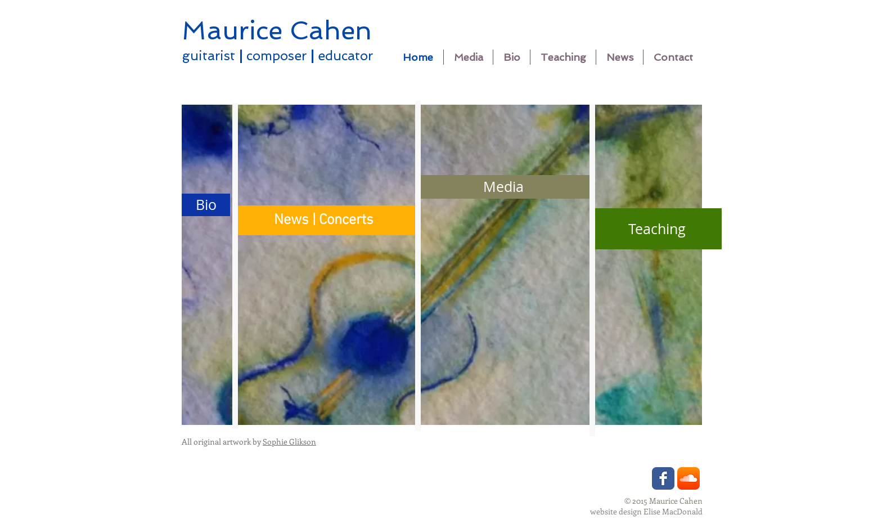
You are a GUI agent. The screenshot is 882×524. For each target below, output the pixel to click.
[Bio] (206, 205)
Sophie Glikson (289, 441)
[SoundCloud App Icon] (688, 478)
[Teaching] (657, 228)
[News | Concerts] (323, 220)
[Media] (503, 187)
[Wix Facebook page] (663, 478)
